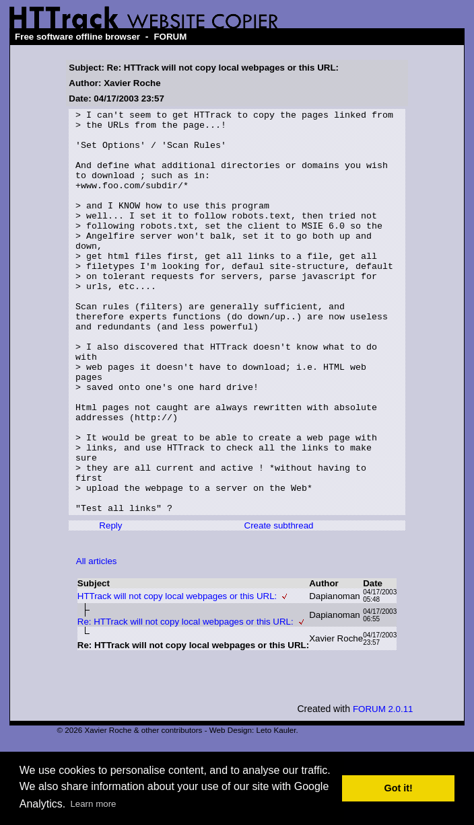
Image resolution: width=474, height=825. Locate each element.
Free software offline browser (77, 37)
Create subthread (279, 606)
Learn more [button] (93, 804)
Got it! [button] (398, 788)
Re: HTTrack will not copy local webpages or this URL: (185, 702)
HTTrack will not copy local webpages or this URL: (177, 677)
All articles (96, 642)
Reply (110, 606)
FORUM (170, 37)
